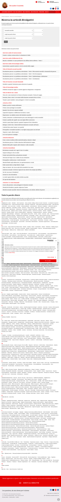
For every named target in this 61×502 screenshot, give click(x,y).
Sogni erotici (15, 433)
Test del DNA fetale (24, 445)
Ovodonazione (20, 374)
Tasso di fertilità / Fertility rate (13, 442)
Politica (25, 388)
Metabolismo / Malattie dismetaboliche (50, 354)
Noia (52, 364)
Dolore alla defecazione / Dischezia (8, 271)
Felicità (11, 298)
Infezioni (17, 323)
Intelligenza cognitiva (38, 325)
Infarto (13, 323)
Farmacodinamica (45, 295)
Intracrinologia (46, 326)
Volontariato (34, 461)
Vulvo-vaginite (55, 461)
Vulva (50, 461)
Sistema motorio (50, 430)
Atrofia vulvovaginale (14, 220)
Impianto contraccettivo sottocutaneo (41, 322)
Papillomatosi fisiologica (38, 377)
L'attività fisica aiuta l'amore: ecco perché (13, 127)
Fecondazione (32, 297)
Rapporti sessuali (43, 400)
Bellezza (43, 226)
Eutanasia (11, 290)
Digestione (4, 263)
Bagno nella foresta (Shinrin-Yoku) (15, 226)
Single (49, 429)
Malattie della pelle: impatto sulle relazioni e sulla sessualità (18, 145)
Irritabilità (19, 329)
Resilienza (4, 405)
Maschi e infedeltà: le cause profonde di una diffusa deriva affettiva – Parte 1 (22, 60)
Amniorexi (4, 212)
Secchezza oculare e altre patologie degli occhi (11, 415)
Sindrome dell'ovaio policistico (32, 422)
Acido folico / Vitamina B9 (30, 204)
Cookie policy (12, 497)
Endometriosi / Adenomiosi (27, 284)
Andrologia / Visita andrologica (8, 213)
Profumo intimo (10, 391)
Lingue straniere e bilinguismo (18, 339)
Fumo (56, 301)
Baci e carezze (4, 226)
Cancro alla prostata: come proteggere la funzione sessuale (18, 185)
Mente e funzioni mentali (25, 354)
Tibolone (51, 445)
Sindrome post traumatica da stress (29, 429)
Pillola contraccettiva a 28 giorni (8, 387)
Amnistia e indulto (10, 212)
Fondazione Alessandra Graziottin (54, 2)
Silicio (53, 419)
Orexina (43, 371)
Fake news (4, 294)
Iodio (40, 328)
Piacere (39, 382)
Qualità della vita (5, 396)
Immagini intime (21, 322)
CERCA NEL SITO (52, 11)
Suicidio (24, 436)
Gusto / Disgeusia (27, 313)
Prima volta (27, 390)
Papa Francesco (29, 377)
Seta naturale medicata (25, 419)
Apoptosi (53, 215)
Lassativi (27, 335)
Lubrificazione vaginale (48, 339)
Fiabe (46, 298)
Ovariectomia (13, 374)
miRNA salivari (10, 357)
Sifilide (45, 419)
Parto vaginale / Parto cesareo (31, 379)
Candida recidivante (40, 235)
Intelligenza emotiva (47, 325)
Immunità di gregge (29, 322)
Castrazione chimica (29, 238)
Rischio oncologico (5, 408)
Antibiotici (4, 215)
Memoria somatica (29, 352)
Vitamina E (14, 461)
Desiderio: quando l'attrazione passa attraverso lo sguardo (17, 84)
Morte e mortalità (22, 358)
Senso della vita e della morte (7, 418)
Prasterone (49, 388)
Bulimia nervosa (13, 229)
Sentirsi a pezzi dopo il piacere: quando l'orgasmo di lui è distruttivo (20, 122)
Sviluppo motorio (5, 438)
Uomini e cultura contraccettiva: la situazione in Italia (16, 55)
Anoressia (44, 213)
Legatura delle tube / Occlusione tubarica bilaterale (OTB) (13, 336)
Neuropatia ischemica (28, 364)
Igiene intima (37, 320)
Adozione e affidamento (6, 207)
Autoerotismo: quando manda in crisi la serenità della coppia (18, 66)
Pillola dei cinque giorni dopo (36, 387)
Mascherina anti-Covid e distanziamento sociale (27, 349)
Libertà (14, 338)
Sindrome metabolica (40, 427)
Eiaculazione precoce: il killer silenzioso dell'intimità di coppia (19, 142)
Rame (38, 400)
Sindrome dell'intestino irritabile (38, 421)
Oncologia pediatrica (28, 371)
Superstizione (45, 436)
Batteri (33, 226)
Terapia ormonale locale (39, 443)
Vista (41, 460)
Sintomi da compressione (7, 430)
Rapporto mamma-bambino (26, 402)
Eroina (3, 287)
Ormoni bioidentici (5, 372)
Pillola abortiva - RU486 (6, 383)
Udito (3, 453)
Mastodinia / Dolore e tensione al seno (9, 351)
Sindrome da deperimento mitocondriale (10, 421)
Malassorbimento (49, 345)
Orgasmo (55, 371)
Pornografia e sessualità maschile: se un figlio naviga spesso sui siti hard (21, 129)
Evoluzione (25, 290)
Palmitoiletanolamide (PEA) (7, 377)
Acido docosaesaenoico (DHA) (18, 204)
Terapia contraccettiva (54, 442)
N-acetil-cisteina (5, 362)
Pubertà (42, 393)
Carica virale (40, 236)
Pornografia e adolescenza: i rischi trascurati (14, 160)
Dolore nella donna (42, 271)
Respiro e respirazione (11, 405)
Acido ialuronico (55, 204)
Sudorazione (19, 436)
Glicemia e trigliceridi (37, 310)
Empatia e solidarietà (17, 284)
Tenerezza (46, 442)
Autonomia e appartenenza (44, 221)
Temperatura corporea (34, 442)
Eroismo (7, 287)
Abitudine (14, 203)
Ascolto (28, 218)
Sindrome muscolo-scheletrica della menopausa (11, 429)
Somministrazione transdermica (30, 433)
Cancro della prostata (21, 235)
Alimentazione (12, 209)
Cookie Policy (12, 252)
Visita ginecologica (35, 460)
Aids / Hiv (3, 209)
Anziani (36, 215)
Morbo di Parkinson (5, 358)
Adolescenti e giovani (52, 206)
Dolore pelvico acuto (43, 272)
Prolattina (47, 391)
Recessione (21, 403)
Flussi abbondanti (28, 301)
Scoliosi (27, 413)
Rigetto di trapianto (36, 406)
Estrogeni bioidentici (42, 288)
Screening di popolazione (35, 413)
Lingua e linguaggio (46, 338)
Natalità (34, 362)
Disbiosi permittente (36, 263)
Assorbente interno (5, 220)
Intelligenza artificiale (28, 325)
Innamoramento (46, 323)
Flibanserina (21, 301)
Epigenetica (31, 285)
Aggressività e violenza (39, 207)
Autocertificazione (14, 221)
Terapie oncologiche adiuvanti (8, 445)
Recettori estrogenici (28, 403)
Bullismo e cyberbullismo (30, 229)
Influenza (29, 323)
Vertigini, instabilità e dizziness (39, 458)
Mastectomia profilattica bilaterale (45, 349)
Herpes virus (13, 316)
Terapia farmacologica (22, 443)
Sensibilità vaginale (31, 416)
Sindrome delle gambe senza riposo (37, 425)
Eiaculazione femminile (6, 282)
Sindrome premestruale (42, 429)
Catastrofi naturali (38, 238)
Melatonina (10, 352)
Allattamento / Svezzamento (21, 209)
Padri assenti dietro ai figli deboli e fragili (13, 165)
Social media (54, 432)
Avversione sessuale (13, 223)
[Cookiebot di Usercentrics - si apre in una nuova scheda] (48, 241)
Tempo (41, 442)
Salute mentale (5, 413)
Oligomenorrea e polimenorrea (24, 369)
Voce (29, 461)
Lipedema (27, 339)
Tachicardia (4, 442)
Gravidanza (32, 311)
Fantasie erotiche (22, 294)
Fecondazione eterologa (50, 297)
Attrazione (46, 220)
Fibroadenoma (51, 298)
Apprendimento (49, 216)
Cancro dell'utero (12, 235)
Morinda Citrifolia (14, 358)
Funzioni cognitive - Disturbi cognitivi (9, 303)
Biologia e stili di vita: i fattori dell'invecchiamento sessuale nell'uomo (21, 124)
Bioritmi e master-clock (6, 228)
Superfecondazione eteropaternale (34, 436)
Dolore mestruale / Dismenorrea (22, 271)
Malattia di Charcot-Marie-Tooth (8, 346)
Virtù (30, 460)
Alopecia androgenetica (49, 209)
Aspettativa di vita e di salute (49, 218)
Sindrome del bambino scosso (25, 421)
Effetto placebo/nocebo (28, 281)
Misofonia (23, 357)
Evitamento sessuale (18, 290)
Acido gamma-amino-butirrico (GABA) (43, 204)
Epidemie (26, 285)
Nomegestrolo (4, 365)
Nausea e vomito (40, 362)
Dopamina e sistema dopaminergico (9, 275)
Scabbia (15, 413)
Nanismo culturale (12, 362)
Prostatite (56, 391)
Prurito (23, 393)
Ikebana (47, 320)
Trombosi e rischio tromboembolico (9, 449)
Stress (14, 436)
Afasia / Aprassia (30, 207)
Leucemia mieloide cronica (7, 338)
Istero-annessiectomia (49, 329)
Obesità (3, 369)
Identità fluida (30, 320)
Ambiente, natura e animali (16, 210)
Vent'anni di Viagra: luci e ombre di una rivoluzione (16, 157)
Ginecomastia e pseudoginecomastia (9, 310)
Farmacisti (39, 295)
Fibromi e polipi (14, 300)
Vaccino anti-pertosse (32, 457)
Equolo (51, 285)
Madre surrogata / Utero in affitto (21, 345)
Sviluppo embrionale (53, 436)
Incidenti (3, 323)
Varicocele (26, 458)
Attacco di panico (33, 220)
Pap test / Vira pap (21, 377)
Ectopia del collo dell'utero (53, 279)
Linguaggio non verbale (6, 339)
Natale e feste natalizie (27, 362)
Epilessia (36, 285)
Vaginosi (3, 458)
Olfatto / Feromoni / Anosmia (11, 369)
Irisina (14, 329)
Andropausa (17, 213)
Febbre (26, 297)
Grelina (11, 313)
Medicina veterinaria (49, 351)
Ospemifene (24, 372)
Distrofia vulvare (5, 265)
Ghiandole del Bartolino (37, 308)
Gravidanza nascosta (51, 311)
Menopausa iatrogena (6, 354)
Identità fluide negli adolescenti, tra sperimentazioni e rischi (18, 162)
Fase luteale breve (54, 295)
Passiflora (40, 379)
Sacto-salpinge (15, 412)
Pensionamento (5, 382)
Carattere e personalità (6, 236)
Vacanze (3, 457)
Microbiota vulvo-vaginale (51, 355)
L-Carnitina (9, 335)
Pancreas (15, 377)
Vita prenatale (56, 460)
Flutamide (35, 301)
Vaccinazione (8, 457)
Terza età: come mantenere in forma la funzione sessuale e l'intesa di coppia (22, 95)
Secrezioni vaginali (34, 415)
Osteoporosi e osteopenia (49, 372)
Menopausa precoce (15, 354)
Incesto (57, 322)
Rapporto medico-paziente (38, 402)
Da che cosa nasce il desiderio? (11, 172)
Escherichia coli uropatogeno (48, 287)
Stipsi (8, 436)
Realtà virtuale (15, 403)
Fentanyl (15, 298)
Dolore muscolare (33, 271)
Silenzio (49, 419)
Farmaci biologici (16, 295)
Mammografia (4, 349)
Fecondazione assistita (40, 297)
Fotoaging (52, 301)
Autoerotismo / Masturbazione (31, 221)
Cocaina (3, 245)
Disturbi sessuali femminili (49, 266)
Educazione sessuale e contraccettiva (15, 281)
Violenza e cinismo (24, 460)
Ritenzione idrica (13, 408)
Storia (11, 436)
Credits (17, 497)
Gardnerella (9, 307)
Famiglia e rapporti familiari (12, 294)
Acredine (18, 206)
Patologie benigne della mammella (8, 380)
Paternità (45, 379)
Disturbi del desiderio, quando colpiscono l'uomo (15, 187)
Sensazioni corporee (6, 416)
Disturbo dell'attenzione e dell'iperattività (10, 269)
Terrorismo (17, 445)
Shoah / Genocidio (34, 419)
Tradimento (37, 446)
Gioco (30, 310)
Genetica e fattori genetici (53, 307)
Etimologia (56, 288)
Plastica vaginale (20, 388)
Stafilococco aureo (38, 435)
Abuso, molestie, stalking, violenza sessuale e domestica (36, 203)
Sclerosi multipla (21, 413)
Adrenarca (24, 207)
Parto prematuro (20, 379)
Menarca (36, 352)
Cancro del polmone (42, 233)
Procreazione (53, 390)
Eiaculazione (46, 281)
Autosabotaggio (5, 223)
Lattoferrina (38, 335)
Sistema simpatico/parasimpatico (31, 432)
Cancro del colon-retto (32, 233)
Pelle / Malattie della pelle (47, 380)
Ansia (48, 213)
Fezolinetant (41, 298)
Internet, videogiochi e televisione (8, 326)
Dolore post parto (5, 274)
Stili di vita (4, 436)
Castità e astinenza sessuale (18, 238)
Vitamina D (9, 461)
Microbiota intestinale (40, 355)
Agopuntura (52, 207)
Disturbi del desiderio (25, 265)
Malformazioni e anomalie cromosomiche (44, 348)
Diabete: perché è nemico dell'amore (12, 105)
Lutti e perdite (4, 341)
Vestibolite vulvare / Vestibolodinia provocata (11, 460)
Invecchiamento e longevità (7, 328)
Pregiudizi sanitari (5, 390)
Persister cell (15, 382)
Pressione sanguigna (14, 390)
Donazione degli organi (26, 274)
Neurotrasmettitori (46, 364)
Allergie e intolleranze (32, 209)
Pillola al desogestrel (16, 383)
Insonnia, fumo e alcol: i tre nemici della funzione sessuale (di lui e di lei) (22, 97)
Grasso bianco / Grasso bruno (17, 311)
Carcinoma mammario (32, 236)
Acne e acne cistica (12, 206)
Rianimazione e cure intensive (49, 405)
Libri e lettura (20, 338)
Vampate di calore (9, 458)
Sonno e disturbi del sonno (42, 433)
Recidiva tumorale (37, 403)
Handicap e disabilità (6, 316)
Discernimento (44, 263)
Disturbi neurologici (39, 266)
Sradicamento (31, 435)
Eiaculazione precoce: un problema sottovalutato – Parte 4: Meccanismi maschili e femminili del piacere (29, 71)
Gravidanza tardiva (5, 313)
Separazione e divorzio (19, 418)
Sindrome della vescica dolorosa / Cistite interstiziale (36, 424)
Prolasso (42, 391)
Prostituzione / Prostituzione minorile (9, 393)
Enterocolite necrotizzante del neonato (9, 285)
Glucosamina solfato (51, 310)
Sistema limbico (43, 430)
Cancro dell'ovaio (5, 235)
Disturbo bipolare (23, 268)
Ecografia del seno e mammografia (14, 279)
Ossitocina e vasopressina (38, 372)
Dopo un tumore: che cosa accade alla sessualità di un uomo (18, 167)
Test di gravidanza (33, 445)
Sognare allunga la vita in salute (11, 152)
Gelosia (21, 307)
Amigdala (49, 210)
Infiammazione (23, 323)
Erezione (56, 285)
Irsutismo (24, 329)
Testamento (40, 445)
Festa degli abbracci (34, 298)
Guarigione (16, 313)
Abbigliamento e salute (6, 203)
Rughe (19, 408)
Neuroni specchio (19, 364)
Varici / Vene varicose (18, 458)
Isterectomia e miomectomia (38, 329)
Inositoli (51, 323)
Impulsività (52, 322)
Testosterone (45, 445)
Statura (55, 435)
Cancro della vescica (31, 235)
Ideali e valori (7, 320)
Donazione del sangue (36, 274)
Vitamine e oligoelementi (23, 461)
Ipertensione (44, 328)
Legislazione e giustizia (36, 336)
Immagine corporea (13, 322)
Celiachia (54, 238)
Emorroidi (51, 282)
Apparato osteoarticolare (31, 216)
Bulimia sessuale (20, 229)
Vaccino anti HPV (15, 457)
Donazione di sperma (46, 274)
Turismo (36, 449)
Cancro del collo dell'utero (22, 233)
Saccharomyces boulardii (7, 412)
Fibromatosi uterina (6, 300)
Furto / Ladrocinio (21, 303)
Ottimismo (57, 372)
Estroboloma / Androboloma (26, 288)
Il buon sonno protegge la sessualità (12, 107)
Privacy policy (5, 497)
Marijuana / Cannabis (12, 349)
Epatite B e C (20, 285)
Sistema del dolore (25, 430)
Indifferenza (8, 323)
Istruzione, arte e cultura (7, 331)
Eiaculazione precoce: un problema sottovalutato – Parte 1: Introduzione (21, 78)
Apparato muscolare (21, 216)
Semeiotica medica (54, 415)
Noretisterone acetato (19, 365)
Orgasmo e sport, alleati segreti (11, 132)
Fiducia (25, 300)
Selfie (49, 415)
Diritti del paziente (27, 263)
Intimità (40, 326)
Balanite (24, 226)
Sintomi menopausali (17, 430)
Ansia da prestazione (54, 213)
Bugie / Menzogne (5, 229)
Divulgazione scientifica (29, 269)
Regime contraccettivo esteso (48, 403)
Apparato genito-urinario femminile (9, 216)
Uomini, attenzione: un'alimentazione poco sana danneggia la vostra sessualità (23, 117)
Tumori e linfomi (30, 449)
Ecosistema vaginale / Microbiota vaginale (39, 279)
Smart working (42, 432)
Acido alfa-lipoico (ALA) (6, 204)
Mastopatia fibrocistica (22, 351)
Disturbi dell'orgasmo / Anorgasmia (9, 266)
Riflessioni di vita (28, 406)
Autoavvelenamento (6, 221)
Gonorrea (9, 311)
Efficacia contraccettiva (38, 281)
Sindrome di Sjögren (50, 425)
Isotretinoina (29, 329)
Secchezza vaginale (25, 415)
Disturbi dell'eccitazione (35, 265)
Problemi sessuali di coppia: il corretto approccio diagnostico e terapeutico (22, 89)
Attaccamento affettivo (24, 220)
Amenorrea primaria (27, 210)
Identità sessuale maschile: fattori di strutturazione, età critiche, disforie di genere (24, 190)
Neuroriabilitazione (37, 364)
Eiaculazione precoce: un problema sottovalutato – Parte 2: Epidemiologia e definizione (25, 76)
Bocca (13, 228)
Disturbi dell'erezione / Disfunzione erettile (49, 265)
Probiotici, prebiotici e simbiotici (42, 390)
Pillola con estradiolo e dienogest (46, 383)
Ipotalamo (10, 329)
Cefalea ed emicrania (47, 238)
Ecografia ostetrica (26, 279)
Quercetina (11, 396)
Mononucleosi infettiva (51, 357)
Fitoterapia (11, 301)
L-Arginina (4, 335)
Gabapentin (4, 307)
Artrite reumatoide (13, 218)
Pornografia (30, 388)
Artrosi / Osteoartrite (22, 218)
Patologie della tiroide (20, 380)
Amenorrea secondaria (37, 210)
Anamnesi (45, 212)
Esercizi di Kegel (5, 288)
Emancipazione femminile (26, 282)
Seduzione (41, 415)
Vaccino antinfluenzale (42, 457)
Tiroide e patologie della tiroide (19, 446)
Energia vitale (48, 284)
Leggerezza (28, 336)
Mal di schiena (42, 345)
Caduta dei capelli (5, 233)
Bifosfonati (48, 226)
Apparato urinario (41, 216)
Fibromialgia (20, 300)
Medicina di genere (40, 351)
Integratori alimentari (18, 325)
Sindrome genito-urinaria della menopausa (26, 427)
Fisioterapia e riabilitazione (41, 300)
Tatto (21, 442)
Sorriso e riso (52, 433)
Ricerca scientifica (20, 406)
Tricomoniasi (41, 448)
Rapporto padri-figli (49, 402)
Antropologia (31, 215)
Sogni (10, 433)
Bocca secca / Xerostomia (20, 228)
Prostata (52, 391)
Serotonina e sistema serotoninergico (32, 418)
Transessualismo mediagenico (46, 446)
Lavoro (43, 335)
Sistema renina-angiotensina (18, 432)
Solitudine (21, 433)
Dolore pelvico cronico (52, 272)
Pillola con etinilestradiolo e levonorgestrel (29, 385)
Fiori (34, 300)
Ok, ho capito (48, 260)
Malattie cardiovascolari (6, 348)
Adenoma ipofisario (25, 206)
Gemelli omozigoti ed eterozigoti (30, 307)
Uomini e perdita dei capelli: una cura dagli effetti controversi (19, 120)
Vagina (49, 457)
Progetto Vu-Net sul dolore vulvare (33, 391)
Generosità (45, 307)
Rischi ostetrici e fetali (45, 406)
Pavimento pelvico (33, 380)
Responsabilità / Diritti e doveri (23, 405)
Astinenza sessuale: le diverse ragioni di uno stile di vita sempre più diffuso (22, 169)
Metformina (14, 355)
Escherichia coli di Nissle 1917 (36, 287)
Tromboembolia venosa (54, 448)
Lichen (25, 338)
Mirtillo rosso (17, 357)
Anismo (39, 213)
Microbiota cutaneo (21, 355)
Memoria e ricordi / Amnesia (19, 352)
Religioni (56, 403)
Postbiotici (36, 388)
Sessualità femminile (51, 418)
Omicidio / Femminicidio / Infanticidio (9, 371)
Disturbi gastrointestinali (22, 266)
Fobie (40, 301)
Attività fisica (40, 220)
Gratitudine (26, 311)
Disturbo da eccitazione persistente (52, 268)
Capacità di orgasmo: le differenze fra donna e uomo (16, 112)
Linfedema (39, 338)
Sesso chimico (43, 418)
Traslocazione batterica (33, 448)
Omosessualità (20, 371)
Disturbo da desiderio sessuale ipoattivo (36, 268)
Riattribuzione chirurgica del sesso (8, 406)
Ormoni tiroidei (13, 372)
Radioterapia (20, 400)
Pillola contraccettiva (43, 385)
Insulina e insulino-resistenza (7, 325)
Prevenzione (21, 390)
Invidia (37, 328)
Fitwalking (16, 301)
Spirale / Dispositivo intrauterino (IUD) (15, 435)
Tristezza (47, 448)
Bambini (29, 226)
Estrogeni (35, 288)
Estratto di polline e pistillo (14, 288)
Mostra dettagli (51, 257)
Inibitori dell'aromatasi (37, 323)
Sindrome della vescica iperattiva (8, 425)
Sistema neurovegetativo (6, 432)
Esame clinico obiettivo (14, 287)
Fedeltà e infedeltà (5, 298)
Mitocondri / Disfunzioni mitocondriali (33, 357)
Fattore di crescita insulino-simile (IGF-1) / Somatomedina (13, 297)
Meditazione (4, 352)
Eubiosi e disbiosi (5, 290)
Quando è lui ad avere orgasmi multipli (13, 110)
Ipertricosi (50, 328)
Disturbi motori (31, 266)
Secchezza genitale (53, 413)
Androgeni (50, 212)
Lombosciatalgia (39, 339)
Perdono (10, 382)
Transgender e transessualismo (8, 448)
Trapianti (17, 448)
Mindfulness (4, 357)
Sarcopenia (11, 413)
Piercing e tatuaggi (45, 382)
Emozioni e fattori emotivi (7, 284)
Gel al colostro (16, 307)
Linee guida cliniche (32, 338)
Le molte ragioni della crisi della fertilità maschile (15, 177)
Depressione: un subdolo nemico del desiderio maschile (17, 115)
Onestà (34, 371)
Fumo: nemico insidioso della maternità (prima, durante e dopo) (19, 140)
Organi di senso (49, 371)
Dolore (36, 269)
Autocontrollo (21, 221)
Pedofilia (39, 380)
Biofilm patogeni (54, 226)
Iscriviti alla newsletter (41, 2)
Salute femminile (46, 412)
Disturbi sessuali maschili (7, 268)
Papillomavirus (47, 377)
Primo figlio (33, 390)
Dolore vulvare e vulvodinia (15, 274)
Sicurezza (41, 419)
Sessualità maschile (5, 419)
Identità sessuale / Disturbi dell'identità (19, 320)
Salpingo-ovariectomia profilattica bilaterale (33, 412)
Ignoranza (43, 320)
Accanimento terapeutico (53, 203)
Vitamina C (4, 461)
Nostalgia (27, 365)
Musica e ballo (29, 358)
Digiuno (8, 263)
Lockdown (33, 339)
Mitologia (43, 357)
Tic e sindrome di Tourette (7, 446)
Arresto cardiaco (5, 218)
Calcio (11, 233)
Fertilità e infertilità (25, 298)
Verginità (30, 458)
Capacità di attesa (49, 235)
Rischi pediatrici (54, 406)
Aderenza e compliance (42, 206)
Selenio (45, 415)
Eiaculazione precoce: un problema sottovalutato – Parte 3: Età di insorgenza (22, 74)
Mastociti (54, 349)
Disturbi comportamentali (14, 265)
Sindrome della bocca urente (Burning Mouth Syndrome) (13, 424)
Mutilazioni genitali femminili (39, 358)
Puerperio (47, 393)
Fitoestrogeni (51, 300)
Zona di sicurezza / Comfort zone (16, 469)
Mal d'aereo (36, 345)
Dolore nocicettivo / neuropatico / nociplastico (11, 272)
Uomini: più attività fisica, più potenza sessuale (15, 155)
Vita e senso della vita (47, 460)
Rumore (22, 408)
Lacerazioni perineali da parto (18, 335)
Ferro (19, 298)
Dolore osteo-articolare (25, 272)
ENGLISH (57, 11)
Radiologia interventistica (12, 400)
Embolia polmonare (37, 282)
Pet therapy (28, 382)
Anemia (35, 213)
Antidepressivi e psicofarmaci (22, 215)
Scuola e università (45, 413)
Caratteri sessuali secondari (17, 236)
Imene (51, 320)
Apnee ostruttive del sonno (44, 215)
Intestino (36, 326)
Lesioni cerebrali (45, 336)
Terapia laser (31, 443)
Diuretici (21, 269)
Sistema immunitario (34, 430)
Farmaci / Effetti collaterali (7, 295)
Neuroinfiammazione (54, 362)
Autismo (51, 220)
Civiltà (3, 244)
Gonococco (4, 311)
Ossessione (30, 372)
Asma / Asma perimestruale (36, 218)
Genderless (40, 307)
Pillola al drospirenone (25, 383)
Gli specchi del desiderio (9, 179)
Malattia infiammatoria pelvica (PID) (33, 346)
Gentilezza (29, 308)
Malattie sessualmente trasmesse (28, 348)
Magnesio (31, 345)
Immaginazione (5, 322)
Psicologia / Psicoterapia (31, 393)
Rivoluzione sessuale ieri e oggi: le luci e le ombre (15, 150)
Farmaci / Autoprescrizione (32, 294)
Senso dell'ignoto (47, 416)
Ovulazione (26, 374)
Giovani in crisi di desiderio (10, 174)
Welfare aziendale (5, 465)
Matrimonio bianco (31, 351)
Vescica (48, 458)
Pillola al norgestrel (35, 383)
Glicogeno (44, 310)
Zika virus (3, 469)
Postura (40, 388)
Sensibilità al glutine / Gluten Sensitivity (19, 416)
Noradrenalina (11, 365)
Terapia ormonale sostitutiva (51, 443)
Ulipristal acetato (8, 453)
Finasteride (30, 300)
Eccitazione (4, 279)
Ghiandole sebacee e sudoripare (49, 308)
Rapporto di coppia (16, 402)
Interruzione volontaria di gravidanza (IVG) (25, 326)
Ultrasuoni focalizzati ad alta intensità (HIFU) (21, 453)
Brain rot (40, 228)
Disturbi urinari (16, 268)
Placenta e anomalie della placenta (8, 388)
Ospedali (19, 372)
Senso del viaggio (39, 416)
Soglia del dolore (5, 433)
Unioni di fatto (34, 453)
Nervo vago (47, 362)
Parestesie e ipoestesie (6, 379)
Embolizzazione (45, 282)
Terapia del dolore (5, 443)
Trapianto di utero (23, 448)
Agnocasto (47, 207)
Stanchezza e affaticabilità (48, 435)
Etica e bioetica (50, 288)
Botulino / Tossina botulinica (31, 228)
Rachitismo (4, 400)
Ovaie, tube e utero (6, 374)
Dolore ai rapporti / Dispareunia (44, 269)
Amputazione (29, 212)
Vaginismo (53, 457)
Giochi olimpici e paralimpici (22, 310)
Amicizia (44, 210)
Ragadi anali (33, 400)
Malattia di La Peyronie (20, 346)
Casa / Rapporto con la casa (7, 238)
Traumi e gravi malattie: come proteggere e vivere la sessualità (19, 100)
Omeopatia (42, 369)
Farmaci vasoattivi (32, 295)
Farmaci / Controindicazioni (44, 294)
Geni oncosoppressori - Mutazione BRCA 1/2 (10, 308)
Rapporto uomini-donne (6, 403)
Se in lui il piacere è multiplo (10, 134)
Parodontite (13, 379)
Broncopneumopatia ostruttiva (49, 228)
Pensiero (55, 380)
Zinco (7, 469)
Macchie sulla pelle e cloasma (7, 345)
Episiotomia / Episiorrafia (44, 285)
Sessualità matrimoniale (15, 419)
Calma (14, 233)
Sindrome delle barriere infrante (22, 425)
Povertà (44, 388)
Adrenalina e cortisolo (16, 207)
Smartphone (48, 432)
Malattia (55, 345)
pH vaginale (34, 382)
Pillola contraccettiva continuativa (22, 387)
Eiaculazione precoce (16, 282)
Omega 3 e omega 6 (35, 369)
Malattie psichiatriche (16, 348)
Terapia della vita (13, 443)
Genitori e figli (23, 308)
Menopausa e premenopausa (44, 352)
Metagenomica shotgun (6, 355)
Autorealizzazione (54, 221)
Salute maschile (54, 412)
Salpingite (21, 412)
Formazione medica (46, 301)
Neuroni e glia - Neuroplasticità (8, 364)
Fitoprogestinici (5, 301)
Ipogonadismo (4, 329)
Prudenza (19, 393)
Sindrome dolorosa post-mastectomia (9, 427)
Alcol (7, 209)
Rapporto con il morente (6, 402)
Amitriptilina (54, 210)
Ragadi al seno (27, 400)
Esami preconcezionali (24, 287)
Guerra (21, 313)
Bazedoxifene (38, 226)
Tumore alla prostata (21, 449)
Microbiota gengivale (31, 355)
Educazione (4, 281)
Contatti (47, 11)
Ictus (2, 320)
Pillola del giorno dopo (47, 387)
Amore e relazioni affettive (20, 212)
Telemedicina (26, 442)
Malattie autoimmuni (45, 346)
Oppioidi (39, 371)
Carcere (25, 236)
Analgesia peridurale (37, 212)
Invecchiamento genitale (19, 328)
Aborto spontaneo (20, 203)
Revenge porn (39, 405)
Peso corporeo (22, 382)
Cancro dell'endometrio (52, 233)
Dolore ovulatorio (34, 272)
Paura (27, 380)
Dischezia (50, 263)
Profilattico (4, 391)
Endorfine (42, 284)
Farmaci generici (24, 295)
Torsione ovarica (30, 446)
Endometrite (36, 284)
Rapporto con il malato (52, 400)
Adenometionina (33, 206)
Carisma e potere (47, 236)
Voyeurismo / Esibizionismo (42, 461)
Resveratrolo (32, 405)
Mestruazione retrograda (37, 354)
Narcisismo (19, 362)
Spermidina (4, 435)
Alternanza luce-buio (6, 210)
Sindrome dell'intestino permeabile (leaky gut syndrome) (13, 422)
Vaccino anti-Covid (23, 457)
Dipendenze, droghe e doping (17, 263)
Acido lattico (4, 206)
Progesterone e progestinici (19, 391)
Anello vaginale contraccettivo (27, 213)
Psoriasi (38, 393)
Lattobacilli (32, 335)
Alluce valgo (40, 209)
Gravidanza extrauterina (41, 311)
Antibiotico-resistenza (11, 215)
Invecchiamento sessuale (29, 328)
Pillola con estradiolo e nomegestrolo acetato (10, 385)
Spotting (25, 435)
